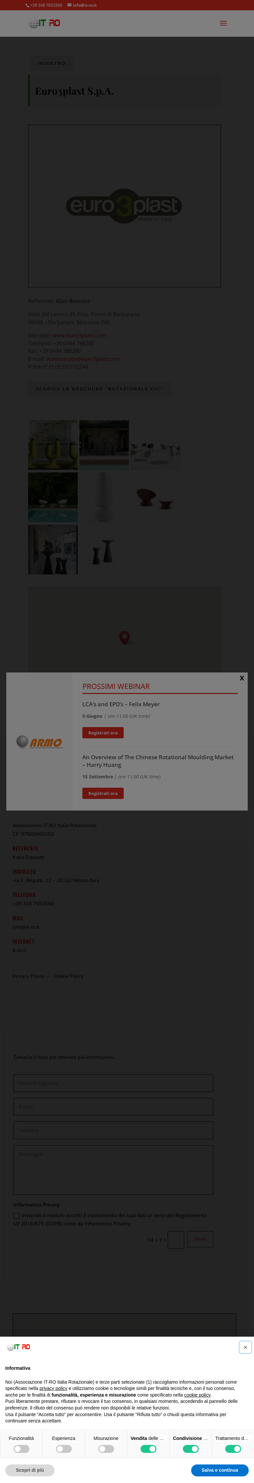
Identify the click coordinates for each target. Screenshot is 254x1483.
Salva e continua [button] (220, 1470)
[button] (245, 1347)
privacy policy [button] (53, 1388)
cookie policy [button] (197, 1395)
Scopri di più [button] (30, 1470)
